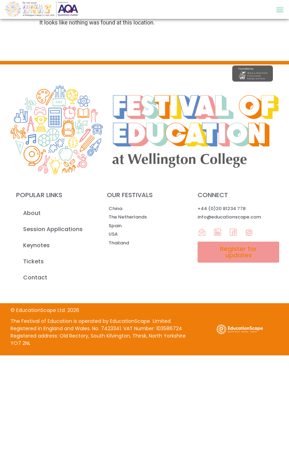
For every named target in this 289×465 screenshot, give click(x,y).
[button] (279, 9)
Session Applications (53, 229)
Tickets (33, 261)
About (32, 213)
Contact (35, 277)
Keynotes (36, 245)
